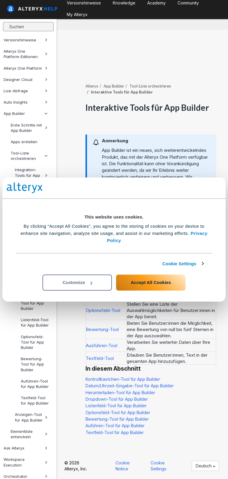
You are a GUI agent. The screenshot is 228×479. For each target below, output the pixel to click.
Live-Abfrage (26, 90)
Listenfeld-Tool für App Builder (35, 322)
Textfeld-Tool (100, 358)
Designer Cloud (26, 79)
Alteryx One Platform (26, 68)
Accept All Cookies (151, 282)
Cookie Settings (179, 263)
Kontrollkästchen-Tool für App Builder (123, 379)
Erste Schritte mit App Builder (29, 128)
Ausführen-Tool (101, 345)
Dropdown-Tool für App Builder (32, 303)
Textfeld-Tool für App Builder (35, 400)
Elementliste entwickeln (29, 434)
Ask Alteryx (26, 448)
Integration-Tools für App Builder (31, 175)
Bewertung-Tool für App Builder (32, 364)
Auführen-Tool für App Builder (35, 384)
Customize (77, 282)
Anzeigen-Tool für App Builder (31, 417)
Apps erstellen (24, 141)
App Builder (26, 113)
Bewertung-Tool (102, 329)
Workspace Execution (26, 462)
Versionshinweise (26, 40)
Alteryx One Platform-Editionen (26, 54)
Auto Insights (26, 102)
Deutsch (205, 465)
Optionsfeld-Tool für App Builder (32, 342)
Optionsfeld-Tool (103, 310)
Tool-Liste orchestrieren (29, 156)
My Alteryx (77, 14)
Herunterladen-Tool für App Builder (120, 392)
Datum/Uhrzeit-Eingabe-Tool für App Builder (130, 385)
